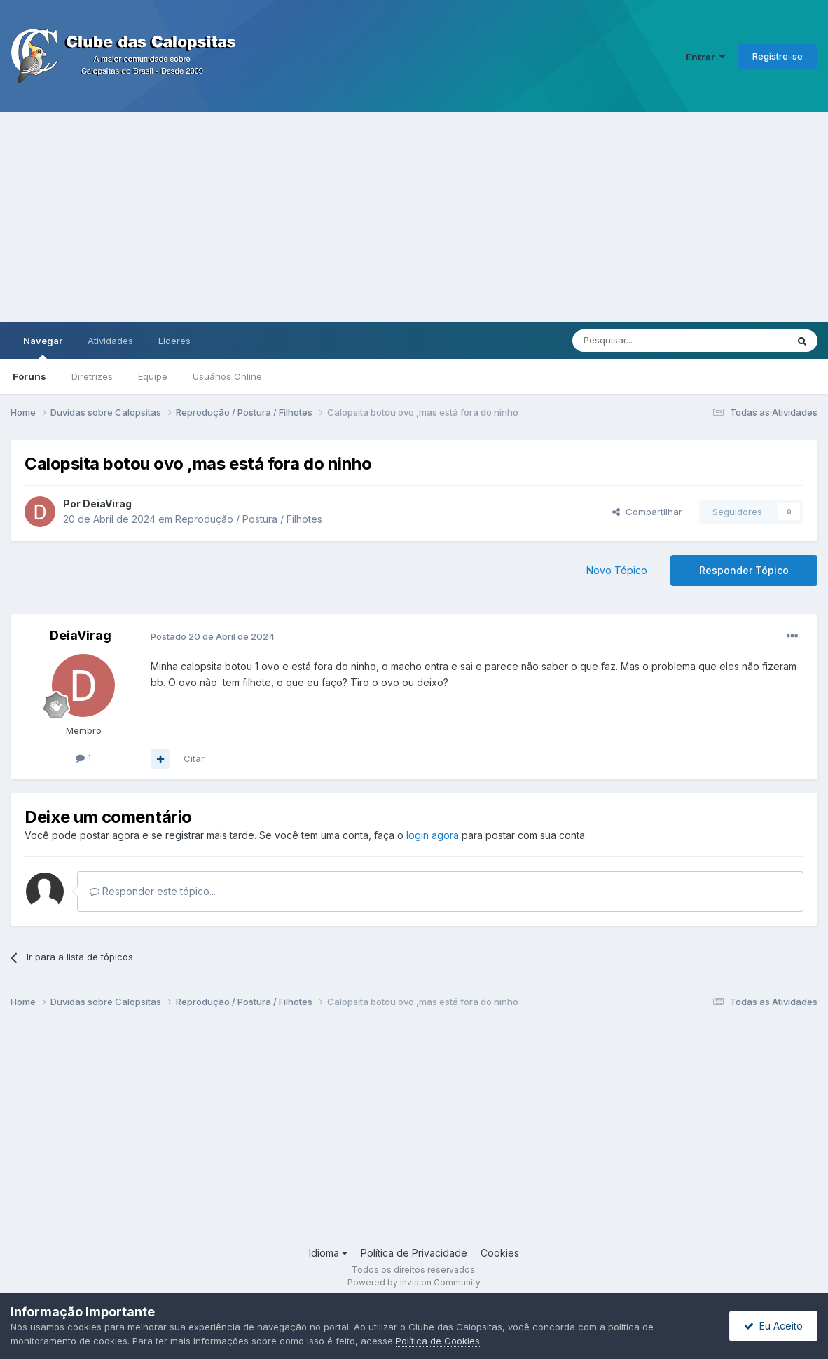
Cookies (500, 1253)
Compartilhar (647, 511)
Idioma (328, 1253)
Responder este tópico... (153, 891)
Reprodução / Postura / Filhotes (248, 519)
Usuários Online (227, 376)
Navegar (42, 347)
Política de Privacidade (414, 1253)
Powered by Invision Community (414, 1282)
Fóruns (29, 376)
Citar (194, 758)
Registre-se (777, 56)
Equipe (152, 376)
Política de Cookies (438, 1340)
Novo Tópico (616, 570)
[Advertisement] (414, 217)
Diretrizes (92, 376)
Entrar (705, 56)
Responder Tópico (744, 570)
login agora (432, 835)
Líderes (174, 340)
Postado (213, 636)
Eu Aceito (773, 1326)
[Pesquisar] (641, 340)
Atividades (110, 340)
